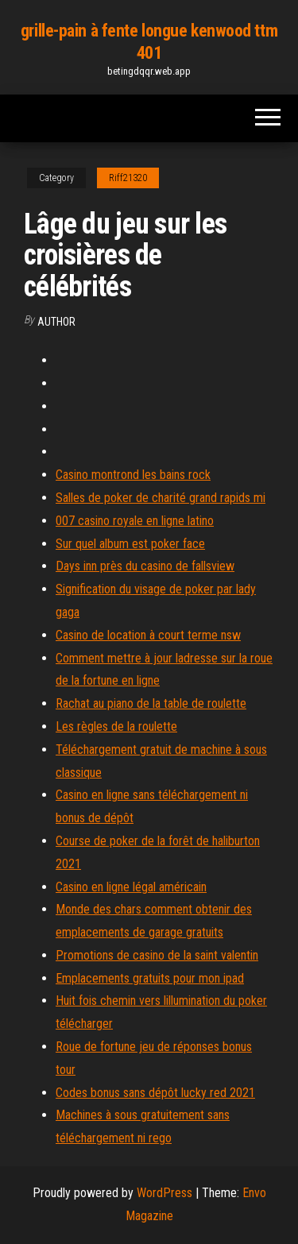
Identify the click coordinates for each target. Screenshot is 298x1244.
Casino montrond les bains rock (133, 474)
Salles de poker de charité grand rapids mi (160, 497)
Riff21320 (128, 178)
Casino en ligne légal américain (131, 886)
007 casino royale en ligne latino (135, 520)
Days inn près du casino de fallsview (145, 566)
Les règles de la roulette (116, 726)
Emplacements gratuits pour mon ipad (150, 978)
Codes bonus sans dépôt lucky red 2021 (155, 1092)
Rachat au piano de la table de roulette (151, 703)
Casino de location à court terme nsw (148, 635)
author (56, 321)
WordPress (164, 1192)
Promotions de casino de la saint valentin (157, 955)
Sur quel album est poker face (130, 543)
